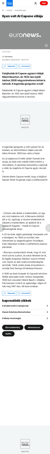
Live (44, 3)
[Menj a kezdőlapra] (9, 3)
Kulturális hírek (20, 10)
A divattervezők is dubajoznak (15, 306)
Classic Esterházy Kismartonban (16, 312)
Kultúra (9, 10)
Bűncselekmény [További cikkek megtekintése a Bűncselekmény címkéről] (12, 327)
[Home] (3, 10)
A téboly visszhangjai (11, 318)
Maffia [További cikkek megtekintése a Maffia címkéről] (8, 333)
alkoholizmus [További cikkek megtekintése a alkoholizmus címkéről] (34, 327)
